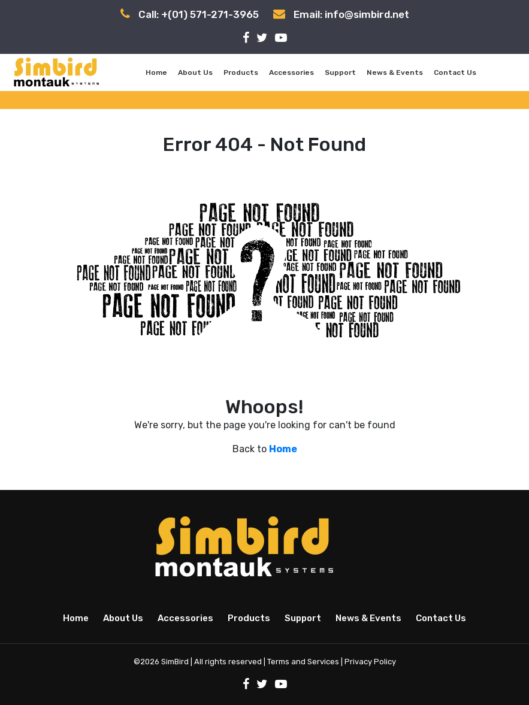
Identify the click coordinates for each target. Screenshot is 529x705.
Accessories (291, 72)
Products (240, 72)
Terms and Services (303, 661)
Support (340, 72)
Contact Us (455, 72)
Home (156, 72)
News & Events (395, 72)
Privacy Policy (370, 661)
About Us (195, 72)
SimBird (175, 661)
